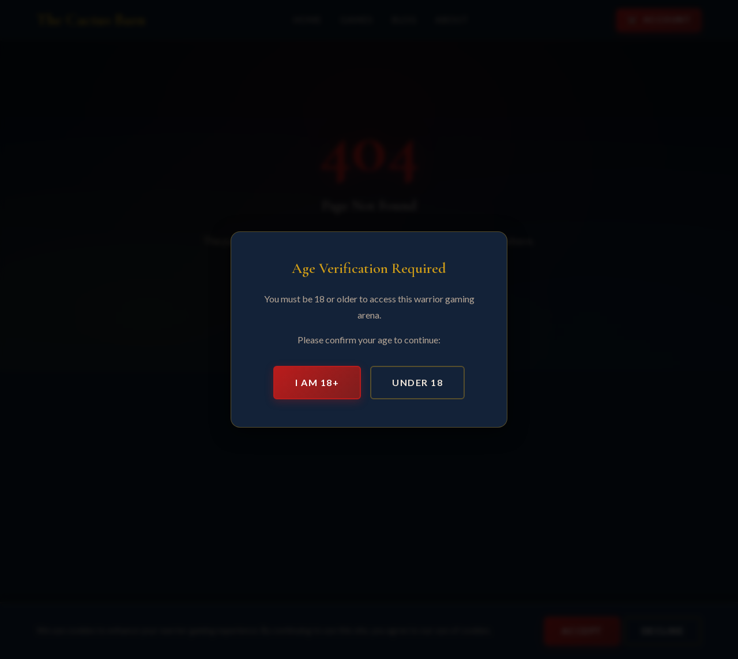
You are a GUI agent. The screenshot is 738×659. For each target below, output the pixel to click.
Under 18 (417, 382)
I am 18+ (317, 382)
